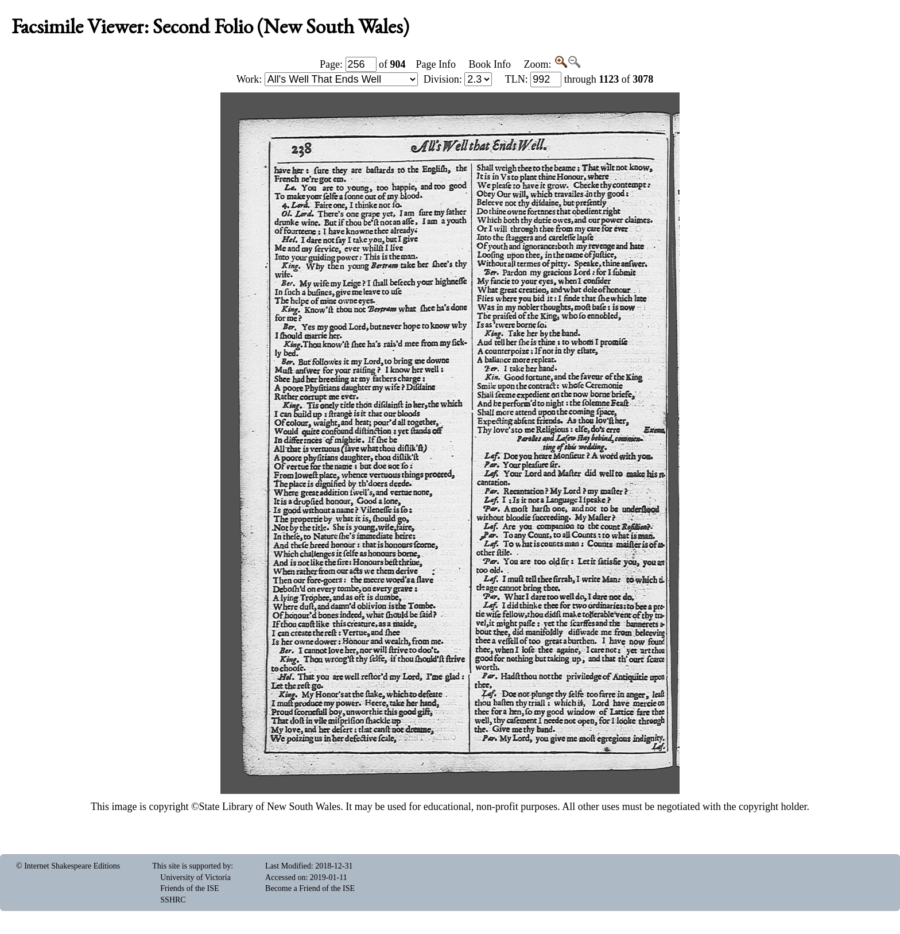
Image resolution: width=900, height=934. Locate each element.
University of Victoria (195, 877)
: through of (579, 79)
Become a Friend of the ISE (310, 888)
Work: (327, 79)
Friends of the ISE (189, 888)
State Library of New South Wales (270, 806)
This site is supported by (191, 866)
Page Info (436, 64)
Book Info (489, 64)
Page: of (363, 64)
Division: (458, 79)
